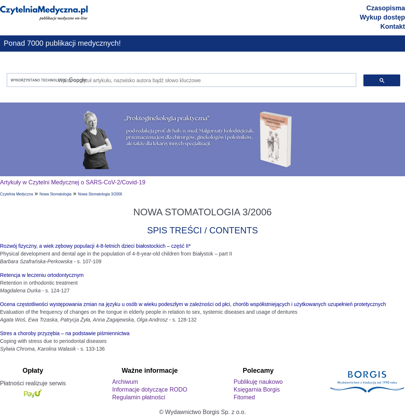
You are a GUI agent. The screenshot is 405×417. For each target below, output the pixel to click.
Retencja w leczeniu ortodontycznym (42, 275)
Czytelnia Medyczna (16, 194)
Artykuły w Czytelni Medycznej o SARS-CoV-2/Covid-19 (72, 182)
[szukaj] (180, 80)
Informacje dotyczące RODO (149, 389)
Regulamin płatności (138, 397)
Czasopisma (385, 8)
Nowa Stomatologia (55, 194)
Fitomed (244, 397)
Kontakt (392, 26)
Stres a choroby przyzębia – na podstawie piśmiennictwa (65, 333)
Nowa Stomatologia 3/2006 (100, 194)
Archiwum (125, 382)
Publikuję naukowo (257, 382)
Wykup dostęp (382, 17)
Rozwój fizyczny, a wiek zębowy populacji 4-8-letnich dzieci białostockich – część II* (95, 246)
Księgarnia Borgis (256, 389)
